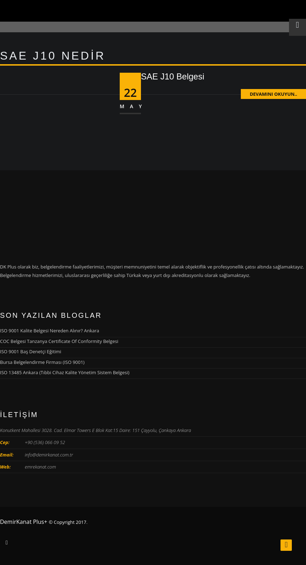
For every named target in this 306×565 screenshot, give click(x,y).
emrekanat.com (40, 467)
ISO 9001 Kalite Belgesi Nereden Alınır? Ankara (49, 330)
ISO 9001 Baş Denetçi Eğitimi (30, 351)
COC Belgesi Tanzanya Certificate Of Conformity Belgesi (59, 341)
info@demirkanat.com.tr (49, 455)
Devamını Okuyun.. (273, 94)
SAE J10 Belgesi (172, 76)
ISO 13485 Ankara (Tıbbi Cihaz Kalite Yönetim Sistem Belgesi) (64, 372)
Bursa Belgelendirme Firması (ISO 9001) (42, 362)
